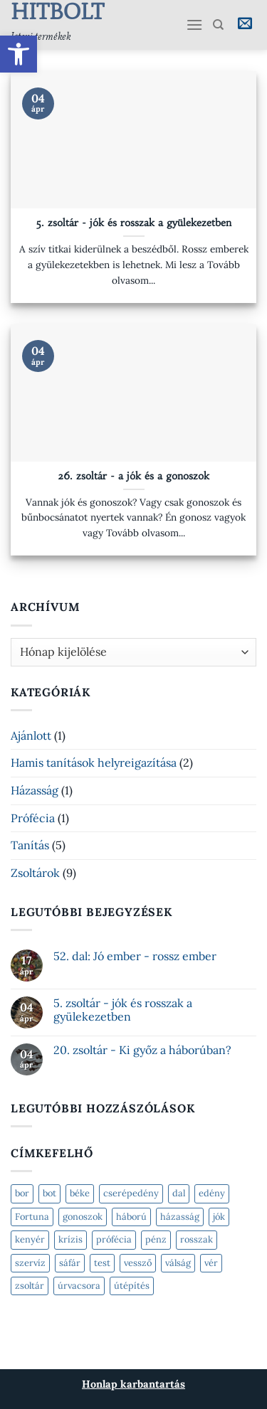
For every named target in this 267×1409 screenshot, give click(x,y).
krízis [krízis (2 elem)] (70, 1239)
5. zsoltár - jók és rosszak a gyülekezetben (133, 223)
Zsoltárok (35, 873)
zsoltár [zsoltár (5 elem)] (29, 1286)
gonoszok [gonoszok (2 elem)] (83, 1217)
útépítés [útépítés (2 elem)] (132, 1286)
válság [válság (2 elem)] (178, 1263)
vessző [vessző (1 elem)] (138, 1263)
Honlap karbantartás (133, 1384)
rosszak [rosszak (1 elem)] (196, 1239)
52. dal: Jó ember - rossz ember (134, 956)
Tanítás (30, 845)
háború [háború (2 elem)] (131, 1217)
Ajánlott (31, 735)
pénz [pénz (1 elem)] (156, 1239)
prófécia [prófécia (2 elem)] (114, 1239)
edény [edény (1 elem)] (212, 1193)
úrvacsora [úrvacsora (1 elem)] (79, 1286)
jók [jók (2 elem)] (219, 1217)
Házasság (34, 790)
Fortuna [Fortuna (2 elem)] (32, 1217)
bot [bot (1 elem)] (49, 1193)
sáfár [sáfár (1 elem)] (69, 1263)
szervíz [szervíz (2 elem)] (30, 1263)
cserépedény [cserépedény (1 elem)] (131, 1193)
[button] (18, 54)
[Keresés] (218, 24)
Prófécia (33, 818)
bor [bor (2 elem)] (22, 1193)
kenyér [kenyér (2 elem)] (30, 1239)
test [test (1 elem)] (102, 1263)
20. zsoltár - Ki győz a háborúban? (142, 1050)
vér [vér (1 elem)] (211, 1263)
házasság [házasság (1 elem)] (179, 1217)
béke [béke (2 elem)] (80, 1193)
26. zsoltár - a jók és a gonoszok (133, 476)
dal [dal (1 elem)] (178, 1193)
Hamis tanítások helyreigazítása (94, 762)
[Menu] (194, 24)
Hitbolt (25, 11)
